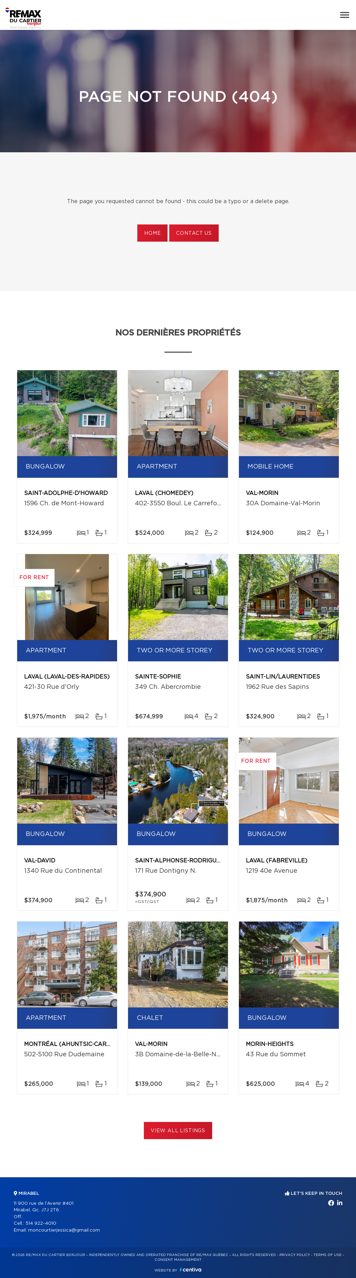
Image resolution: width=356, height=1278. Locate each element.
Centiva (191, 1269)
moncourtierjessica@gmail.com (64, 1230)
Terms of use (327, 1255)
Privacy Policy (294, 1255)
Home (152, 233)
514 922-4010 (40, 1223)
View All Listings (178, 1130)
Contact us (193, 233)
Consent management (178, 1260)
